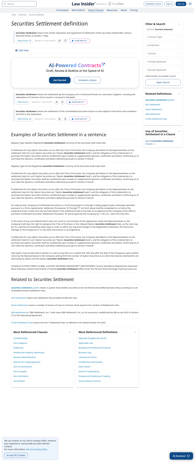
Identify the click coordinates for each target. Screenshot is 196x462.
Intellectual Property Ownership (28, 352)
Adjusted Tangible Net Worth (92, 338)
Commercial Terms (88, 357)
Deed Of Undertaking (89, 371)
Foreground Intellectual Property (94, 376)
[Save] (59, 40)
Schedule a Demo (153, 3)
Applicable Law (86, 343)
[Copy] (65, 40)
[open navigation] (190, 3)
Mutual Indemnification (24, 357)
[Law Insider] (97, 4)
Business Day (85, 352)
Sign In (169, 3)
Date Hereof (84, 366)
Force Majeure (20, 343)
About (124, 10)
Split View (22, 50)
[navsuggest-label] (19, 3)
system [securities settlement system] (25, 287)
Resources (112, 10)
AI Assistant (63, 10)
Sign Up (180, 3)
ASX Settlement (18, 297)
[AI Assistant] (181, 456)
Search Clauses (96, 10)
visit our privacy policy (36, 449)
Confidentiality (20, 338)
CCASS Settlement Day (22, 322)
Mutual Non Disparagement (26, 362)
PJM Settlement (18, 312)
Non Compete (20, 371)
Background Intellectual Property (95, 347)
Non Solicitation (21, 376)
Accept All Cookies (16, 455)
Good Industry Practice (90, 380)
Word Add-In (78, 10)
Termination (19, 380)
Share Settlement (19, 305)
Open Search (163, 82)
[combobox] (19, 3)
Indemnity (18, 347)
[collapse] (178, 36)
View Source (24, 40)
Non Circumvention (22, 366)
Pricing (134, 10)
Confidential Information (90, 362)
